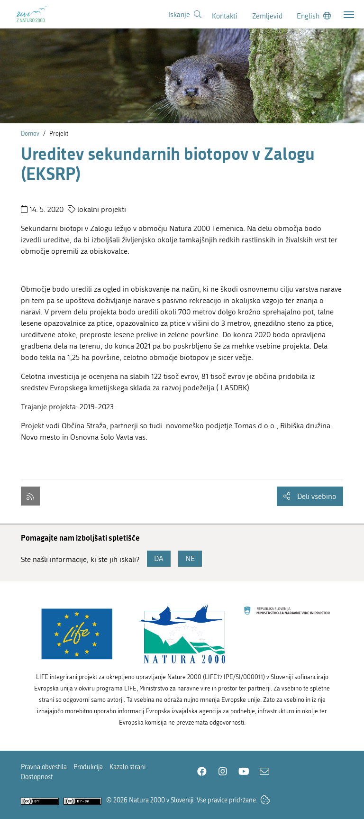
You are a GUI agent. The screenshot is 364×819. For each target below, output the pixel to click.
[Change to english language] (314, 15)
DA (159, 558)
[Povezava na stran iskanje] (184, 14)
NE (190, 558)
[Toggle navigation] (349, 15)
